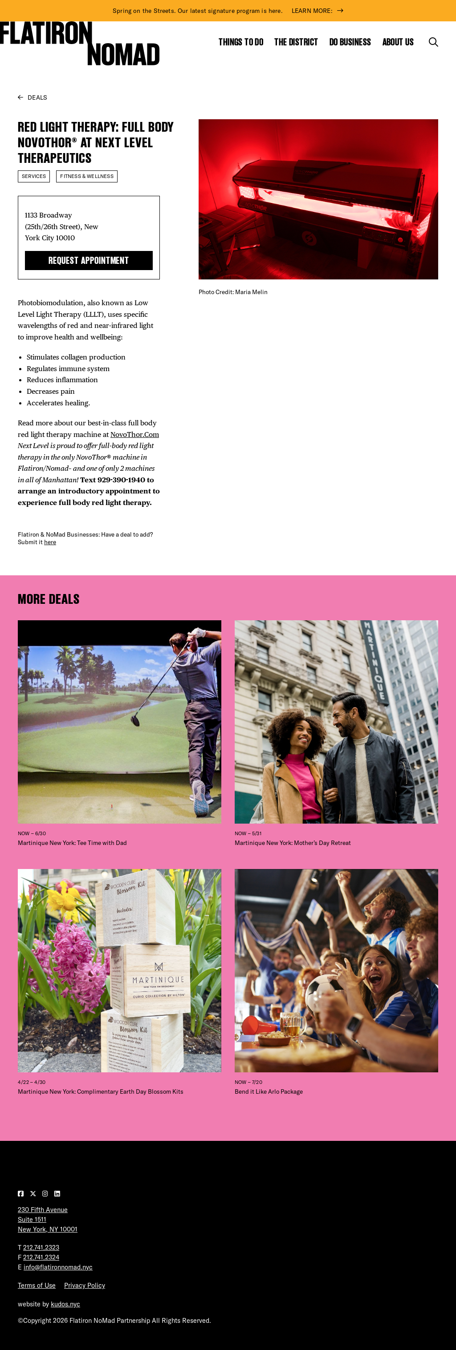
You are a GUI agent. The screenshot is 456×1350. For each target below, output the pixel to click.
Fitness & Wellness (86, 176)
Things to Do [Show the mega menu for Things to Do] (241, 42)
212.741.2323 (41, 1248)
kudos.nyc (65, 1304)
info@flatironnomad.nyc (58, 1267)
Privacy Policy (84, 1285)
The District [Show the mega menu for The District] (296, 42)
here (50, 542)
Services (34, 176)
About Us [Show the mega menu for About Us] (398, 42)
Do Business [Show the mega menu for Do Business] (350, 42)
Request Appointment (89, 261)
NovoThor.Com (134, 434)
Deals (37, 97)
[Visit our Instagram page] (46, 1194)
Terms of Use (37, 1285)
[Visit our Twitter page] (34, 1194)
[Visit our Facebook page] (21, 1194)
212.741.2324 (41, 1257)
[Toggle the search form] (433, 42)
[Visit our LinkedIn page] (57, 1194)
